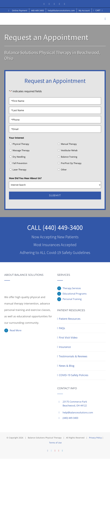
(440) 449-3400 (63, 227)
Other (64, 169)
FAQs (62, 328)
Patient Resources (69, 318)
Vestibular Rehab (69, 150)
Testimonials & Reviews (73, 356)
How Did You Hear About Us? (25, 178)
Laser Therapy (19, 169)
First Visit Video (68, 337)
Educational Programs (75, 293)
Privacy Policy (95, 437)
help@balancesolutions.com (78, 412)
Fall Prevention (20, 163)
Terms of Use (55, 442)
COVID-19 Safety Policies (73, 375)
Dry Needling (19, 156)
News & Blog (66, 365)
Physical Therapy (21, 143)
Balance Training (69, 156)
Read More (15, 330)
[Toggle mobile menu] (105, 18)
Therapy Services (72, 288)
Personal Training (72, 299)
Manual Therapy (69, 143)
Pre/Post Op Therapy (71, 163)
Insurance (65, 347)
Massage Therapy (21, 150)
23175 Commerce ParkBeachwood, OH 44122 (75, 403)
